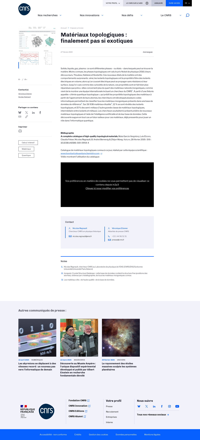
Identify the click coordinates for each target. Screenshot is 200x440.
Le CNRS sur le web (134, 3)
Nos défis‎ (127, 15)
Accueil (64, 28)
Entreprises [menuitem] (111, 417)
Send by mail (19, 116)
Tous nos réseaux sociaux (147, 414)
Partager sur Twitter (26, 112)
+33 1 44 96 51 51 (119, 236)
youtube (177, 406)
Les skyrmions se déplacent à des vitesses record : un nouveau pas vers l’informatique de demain (37, 346)
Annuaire (158, 3)
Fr (186, 3)
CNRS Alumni (76, 416)
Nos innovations (89, 15)
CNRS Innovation (78, 405)
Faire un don (174, 3)
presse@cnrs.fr (118, 240)
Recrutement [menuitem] (112, 412)
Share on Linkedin (33, 112)
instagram (169, 406)
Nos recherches (48, 15)
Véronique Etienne (25, 94)
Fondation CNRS (77, 400)
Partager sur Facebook (40, 112)
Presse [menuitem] (109, 406)
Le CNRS (166, 15)
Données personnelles (126, 434)
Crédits (77, 434)
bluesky (139, 406)
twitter (146, 406)
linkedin (154, 406)
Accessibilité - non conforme (53, 434)
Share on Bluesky (19, 112)
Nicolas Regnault (24, 97)
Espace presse (77, 28)
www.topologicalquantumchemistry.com (80, 153)
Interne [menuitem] (109, 422)
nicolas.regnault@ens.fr (82, 236)
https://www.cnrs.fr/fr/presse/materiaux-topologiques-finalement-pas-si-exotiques (26, 116)
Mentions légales (152, 434)
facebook (162, 406)
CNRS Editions (76, 411)
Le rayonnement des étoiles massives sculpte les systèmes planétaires (121, 346)
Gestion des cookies (98, 434)
